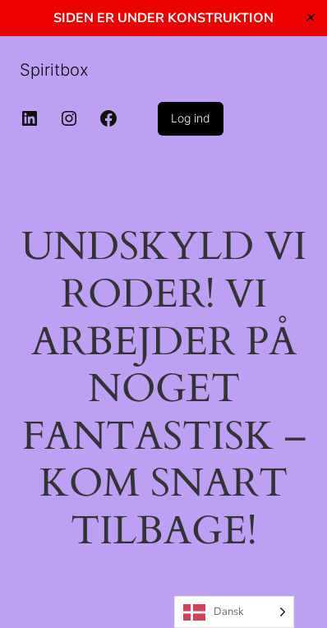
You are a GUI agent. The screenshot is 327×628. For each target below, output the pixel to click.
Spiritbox (54, 70)
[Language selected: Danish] (234, 612)
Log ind (190, 118)
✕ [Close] (309, 17)
